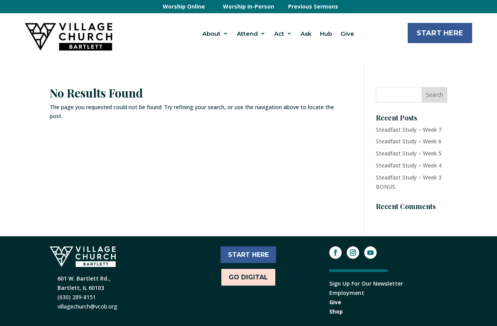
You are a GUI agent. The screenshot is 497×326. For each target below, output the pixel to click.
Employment (346, 292)
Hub (326, 33)
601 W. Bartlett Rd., (83, 278)
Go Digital (248, 277)
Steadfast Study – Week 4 (408, 165)
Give (347, 33)
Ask (306, 33)
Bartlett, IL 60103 (80, 287)
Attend (247, 33)
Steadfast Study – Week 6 (408, 141)
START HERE (248, 254)
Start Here (440, 33)
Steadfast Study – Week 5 (408, 153)
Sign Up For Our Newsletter (366, 283)
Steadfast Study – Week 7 (408, 129)
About (211, 33)
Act (279, 33)
